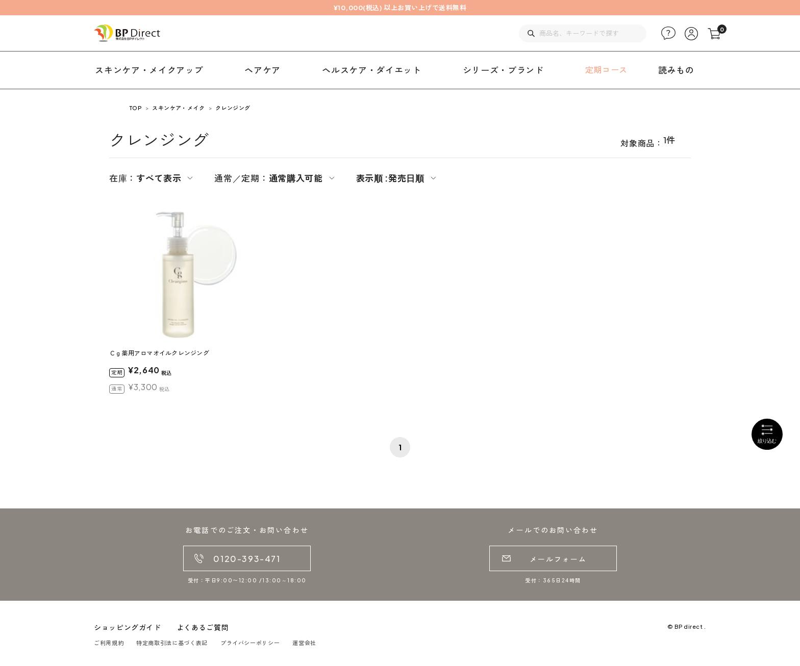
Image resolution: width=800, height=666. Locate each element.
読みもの (676, 69)
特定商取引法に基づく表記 (172, 642)
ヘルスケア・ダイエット (371, 69)
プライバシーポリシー (250, 642)
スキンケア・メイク (178, 108)
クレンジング (233, 108)
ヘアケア (262, 69)
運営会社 (304, 642)
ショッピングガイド (127, 627)
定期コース (606, 69)
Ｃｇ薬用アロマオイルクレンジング (159, 353)
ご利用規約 (108, 642)
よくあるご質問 (203, 627)
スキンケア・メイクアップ (149, 69)
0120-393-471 (246, 558)
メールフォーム (558, 558)
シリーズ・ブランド (503, 69)
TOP (135, 108)
